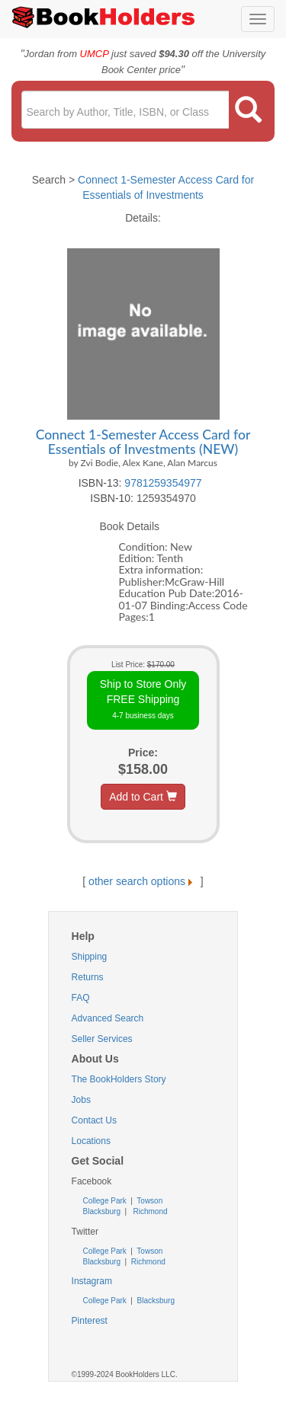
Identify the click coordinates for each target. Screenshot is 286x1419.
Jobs (81, 1100)
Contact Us (94, 1120)
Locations (91, 1141)
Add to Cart (143, 797)
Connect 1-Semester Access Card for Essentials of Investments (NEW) (143, 442)
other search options (143, 881)
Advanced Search (108, 1018)
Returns (88, 977)
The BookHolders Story (119, 1079)
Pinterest (90, 1320)
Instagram (92, 1281)
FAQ (81, 997)
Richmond (149, 1211)
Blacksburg (102, 1211)
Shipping (90, 956)
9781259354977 (162, 483)
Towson (149, 1201)
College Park (106, 1201)
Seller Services (102, 1039)
